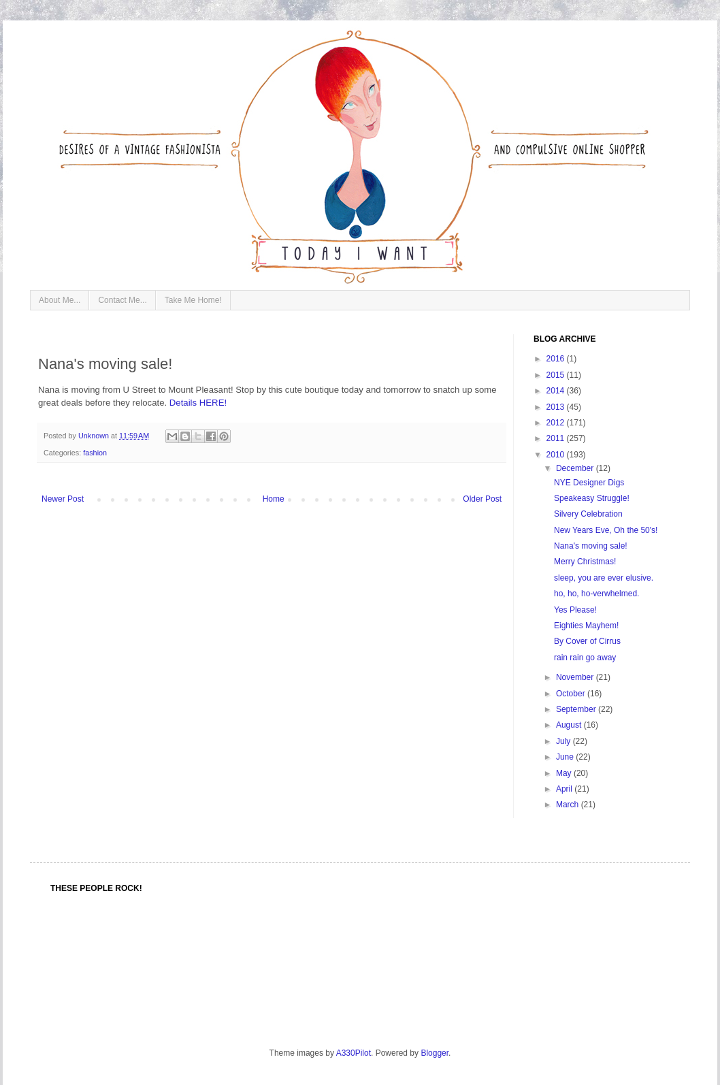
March (568, 804)
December (576, 468)
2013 (556, 407)
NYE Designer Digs (589, 482)
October (571, 693)
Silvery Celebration (588, 514)
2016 (556, 358)
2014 (556, 390)
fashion (95, 453)
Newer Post (63, 499)
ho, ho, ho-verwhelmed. (596, 593)
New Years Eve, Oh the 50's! (605, 530)
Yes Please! (575, 610)
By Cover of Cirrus (587, 641)
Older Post (482, 499)
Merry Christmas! (585, 561)
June (566, 757)
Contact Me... (122, 300)
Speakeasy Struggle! (591, 498)
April (565, 789)
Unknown (94, 436)
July (564, 741)
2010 (556, 454)
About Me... (59, 300)
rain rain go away (585, 657)
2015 (556, 375)
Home (273, 499)
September (577, 709)
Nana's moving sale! (590, 546)
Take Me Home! (193, 300)
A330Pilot (353, 1053)
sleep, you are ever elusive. (603, 578)
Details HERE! (198, 403)
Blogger (434, 1053)
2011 (556, 438)
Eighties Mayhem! (586, 625)
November (576, 677)
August (570, 725)
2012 (556, 422)
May (565, 773)
